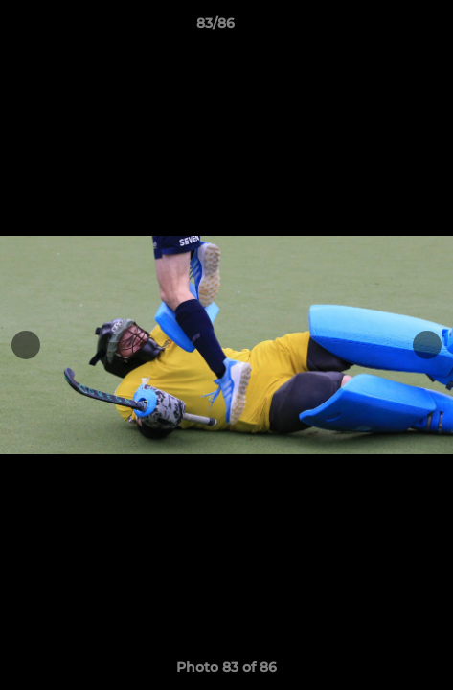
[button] (384, 27)
